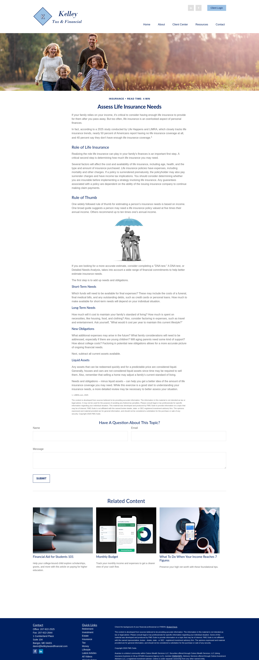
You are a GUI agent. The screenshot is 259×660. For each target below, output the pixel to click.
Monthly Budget (107, 556)
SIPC (180, 656)
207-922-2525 (47, 629)
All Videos (87, 656)
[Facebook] (199, 8)
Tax (84, 642)
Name (36, 427)
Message (38, 449)
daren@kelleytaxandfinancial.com (50, 646)
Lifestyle (86, 649)
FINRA (174, 656)
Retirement (87, 629)
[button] (147, 24)
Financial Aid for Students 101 (53, 556)
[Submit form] (41, 478)
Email (134, 427)
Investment (87, 632)
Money (85, 646)
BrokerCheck (172, 627)
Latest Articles (89, 653)
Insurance (87, 639)
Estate (85, 635)
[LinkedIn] (191, 8)
